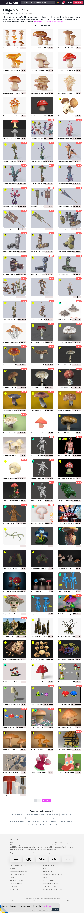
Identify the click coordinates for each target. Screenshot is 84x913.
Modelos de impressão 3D (18, 872)
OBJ (38, 21)
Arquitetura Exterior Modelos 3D (14, 818)
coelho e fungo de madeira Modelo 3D (69, 772)
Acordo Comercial (49, 880)
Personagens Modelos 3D (35, 814)
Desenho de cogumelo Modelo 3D (13, 138)
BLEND (56, 21)
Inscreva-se (78, 2)
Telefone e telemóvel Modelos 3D (38, 818)
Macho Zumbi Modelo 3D (65, 455)
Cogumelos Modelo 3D (64, 568)
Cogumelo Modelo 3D (37, 591)
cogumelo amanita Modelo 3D (66, 387)
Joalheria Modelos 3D (72, 818)
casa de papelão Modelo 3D (66, 750)
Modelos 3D (14, 869)
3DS (45, 21)
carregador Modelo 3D (9, 795)
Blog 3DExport (15, 886)
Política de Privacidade (50, 883)
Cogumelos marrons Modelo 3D (67, 116)
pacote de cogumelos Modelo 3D (67, 682)
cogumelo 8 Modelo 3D (37, 342)
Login (70, 2)
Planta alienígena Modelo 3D (66, 138)
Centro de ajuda (48, 872)
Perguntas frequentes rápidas (52, 875)
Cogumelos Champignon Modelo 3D (41, 659)
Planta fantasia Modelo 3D (38, 297)
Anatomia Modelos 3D (50, 825)
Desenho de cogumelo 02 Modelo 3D (41, 116)
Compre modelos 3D (18, 865)
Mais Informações (47, 906)
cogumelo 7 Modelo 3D (65, 342)
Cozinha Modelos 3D (52, 814)
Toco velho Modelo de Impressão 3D (68, 319)
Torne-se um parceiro (17, 883)
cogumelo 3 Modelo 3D (65, 365)
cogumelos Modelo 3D (9, 455)
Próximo (46, 800)
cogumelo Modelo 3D (9, 433)
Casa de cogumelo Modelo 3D (12, 591)
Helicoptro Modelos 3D (49, 821)
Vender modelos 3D (16, 880)
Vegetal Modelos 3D (57, 818)
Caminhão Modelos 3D (33, 825)
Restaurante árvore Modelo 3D (12, 636)
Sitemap (69, 901)
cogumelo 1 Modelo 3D (37, 365)
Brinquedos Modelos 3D (17, 821)
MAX (34, 21)
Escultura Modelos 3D (18, 814)
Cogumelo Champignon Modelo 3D (13, 478)
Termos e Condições (49, 886)
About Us (14, 840)
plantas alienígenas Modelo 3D (12, 772)
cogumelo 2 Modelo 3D (10, 750)
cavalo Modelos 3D (66, 814)
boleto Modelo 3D (36, 410)
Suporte (45, 869)
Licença (45, 877)
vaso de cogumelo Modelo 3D (39, 772)
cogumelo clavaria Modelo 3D (12, 704)
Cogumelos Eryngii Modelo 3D (66, 48)
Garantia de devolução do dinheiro (53, 889)
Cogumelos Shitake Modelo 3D (39, 48)
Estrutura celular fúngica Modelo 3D (13, 546)
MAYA (61, 21)
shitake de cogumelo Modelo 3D (67, 410)
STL (48, 21)
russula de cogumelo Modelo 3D (12, 410)
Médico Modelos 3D (33, 821)
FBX (41, 21)
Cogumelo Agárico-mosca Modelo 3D (69, 70)
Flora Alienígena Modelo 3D (11, 568)
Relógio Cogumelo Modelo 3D (11, 501)
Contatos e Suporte (51, 865)
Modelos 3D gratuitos (17, 875)
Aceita (56, 909)
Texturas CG (14, 877)
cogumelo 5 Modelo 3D (10, 387)
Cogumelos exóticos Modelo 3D (40, 546)
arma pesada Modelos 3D (66, 821)
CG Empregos (14, 889)
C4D (51, 21)
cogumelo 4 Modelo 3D (10, 365)
